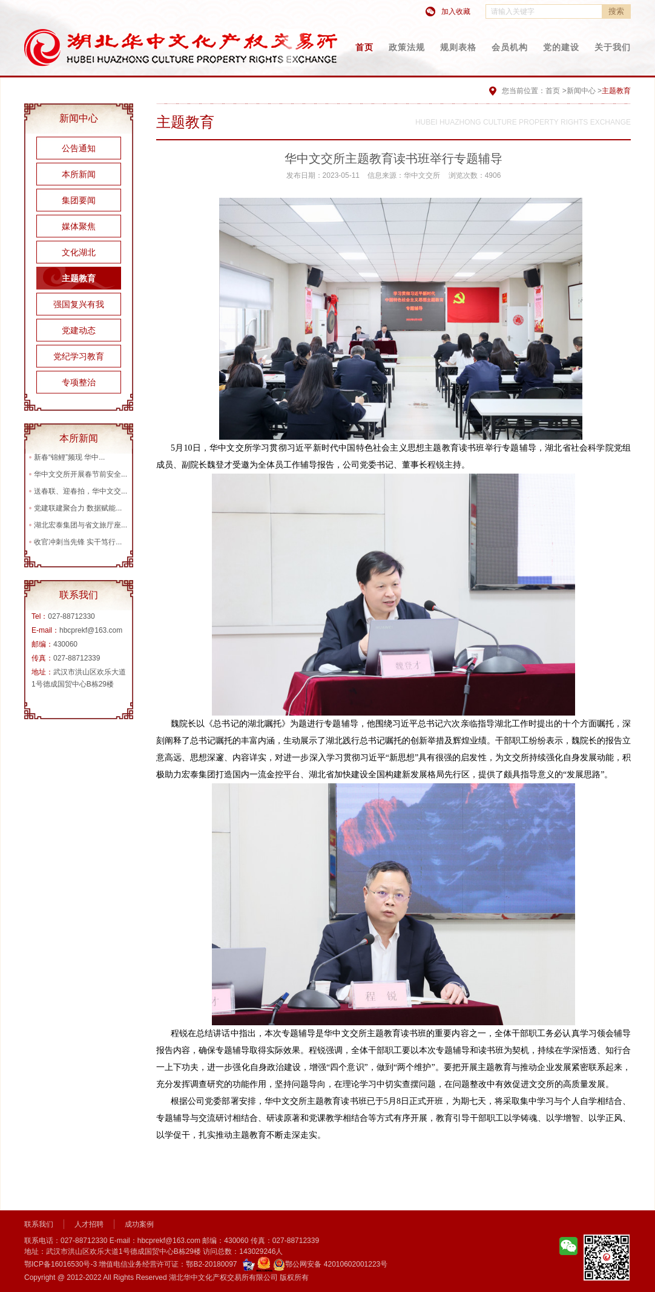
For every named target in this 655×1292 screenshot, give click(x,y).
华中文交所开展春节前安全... (80, 474)
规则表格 (458, 47)
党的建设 (561, 47)
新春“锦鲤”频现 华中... (69, 457)
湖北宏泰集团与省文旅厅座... (80, 525)
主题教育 (79, 278)
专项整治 (79, 382)
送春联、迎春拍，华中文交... (80, 491)
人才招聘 (89, 1224)
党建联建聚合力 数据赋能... (78, 508)
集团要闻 (79, 200)
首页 (364, 47)
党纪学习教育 (78, 356)
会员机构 (510, 47)
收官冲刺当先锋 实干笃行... (78, 542)
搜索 (616, 11)
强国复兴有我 (78, 304)
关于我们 (612, 47)
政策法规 (407, 47)
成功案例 (139, 1224)
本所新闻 (79, 174)
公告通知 (79, 148)
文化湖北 (79, 252)
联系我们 (38, 1224)
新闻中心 (581, 90)
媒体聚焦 (79, 226)
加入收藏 (455, 11)
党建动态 (79, 330)
